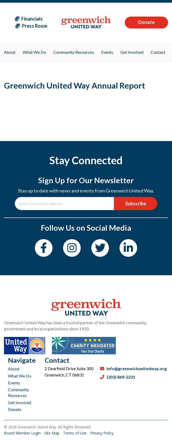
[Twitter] (100, 248)
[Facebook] (43, 248)
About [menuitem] (10, 52)
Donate (146, 22)
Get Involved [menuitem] (132, 52)
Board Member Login (23, 433)
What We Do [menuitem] (34, 52)
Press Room (31, 26)
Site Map (52, 433)
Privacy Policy (101, 433)
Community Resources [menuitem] (73, 52)
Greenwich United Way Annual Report (74, 85)
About (14, 368)
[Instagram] (72, 248)
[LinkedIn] (128, 248)
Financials (29, 19)
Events (14, 382)
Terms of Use (75, 433)
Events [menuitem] (107, 52)
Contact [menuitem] (158, 52)
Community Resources (18, 392)
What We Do (19, 375)
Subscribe (135, 203)
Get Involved (19, 402)
